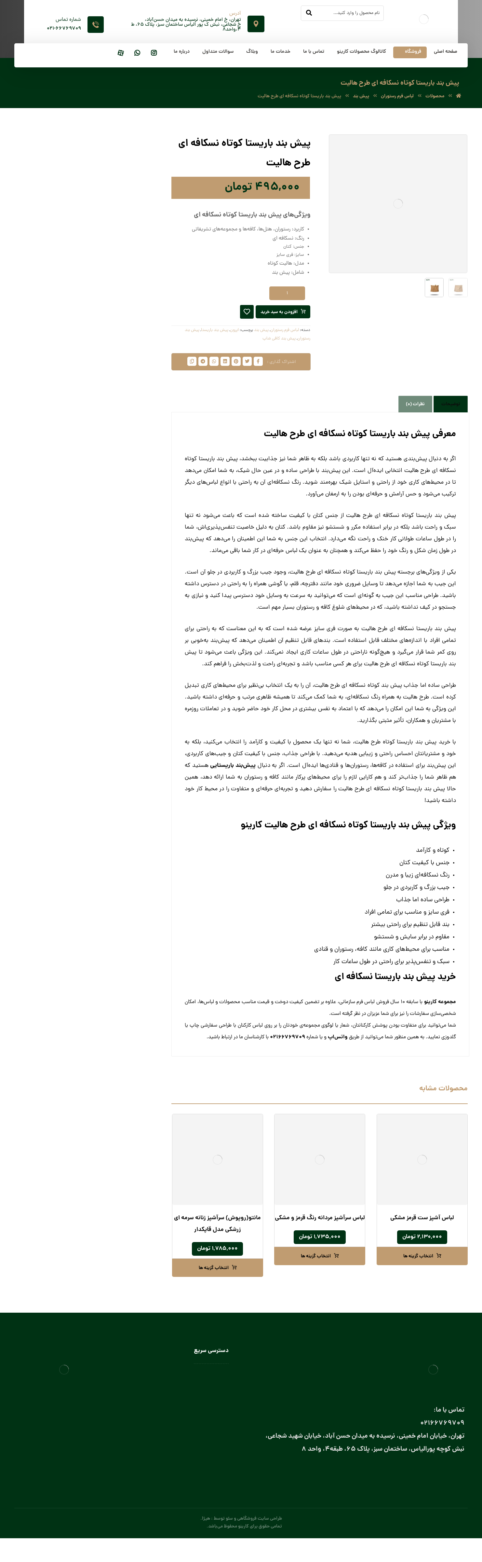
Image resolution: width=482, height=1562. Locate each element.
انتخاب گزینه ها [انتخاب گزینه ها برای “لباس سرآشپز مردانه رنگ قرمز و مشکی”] (316, 1275)
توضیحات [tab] (450, 422)
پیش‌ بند (261, 333)
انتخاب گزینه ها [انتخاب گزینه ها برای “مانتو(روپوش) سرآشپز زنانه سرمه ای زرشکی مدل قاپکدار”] (214, 1286)
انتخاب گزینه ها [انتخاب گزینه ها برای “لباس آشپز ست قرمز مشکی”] (418, 1275)
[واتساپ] (137, 53)
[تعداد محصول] (287, 296)
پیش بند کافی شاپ (279, 341)
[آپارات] (120, 53)
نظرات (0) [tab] (415, 422)
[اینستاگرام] (154, 53)
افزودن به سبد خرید (277, 314)
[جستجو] (309, 13)
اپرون (234, 333)
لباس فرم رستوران (284, 333)
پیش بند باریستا (214, 333)
